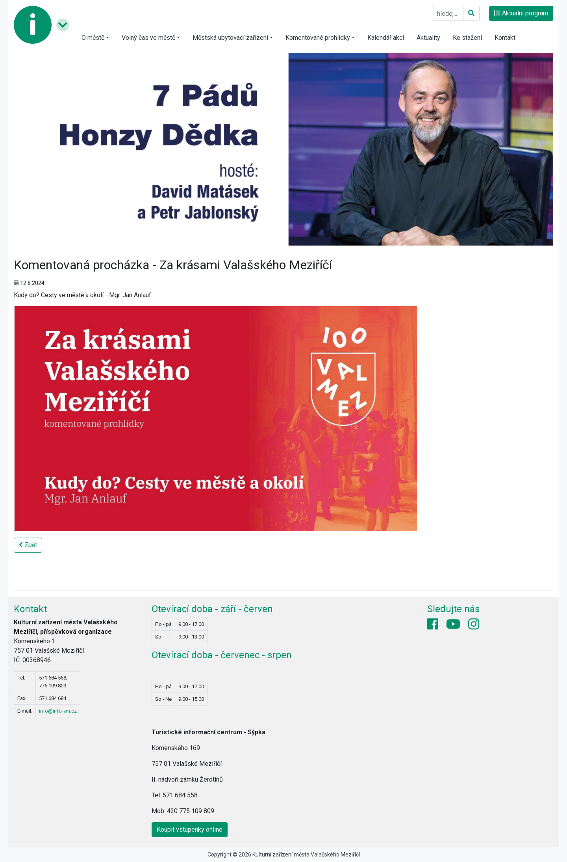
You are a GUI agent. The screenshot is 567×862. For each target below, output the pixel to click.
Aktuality (428, 37)
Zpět (28, 545)
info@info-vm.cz (58, 711)
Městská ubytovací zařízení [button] (230, 37)
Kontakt (505, 37)
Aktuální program (521, 13)
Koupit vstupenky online (189, 829)
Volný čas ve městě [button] (148, 37)
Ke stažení (467, 37)
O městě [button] (93, 37)
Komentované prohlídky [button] (317, 37)
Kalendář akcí (385, 37)
